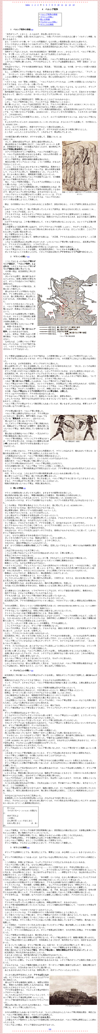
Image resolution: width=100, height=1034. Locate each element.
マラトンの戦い (47, 17)
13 (70, 5)
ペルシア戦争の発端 (48, 14)
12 (66, 5)
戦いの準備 (45, 19)
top (32, 29)
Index (28, 5)
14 (73, 5)
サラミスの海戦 (47, 24)
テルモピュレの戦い (48, 22)
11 (62, 5)
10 (58, 5)
